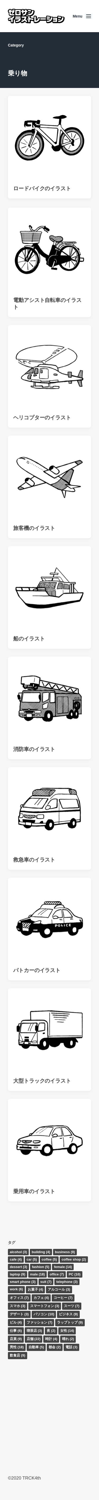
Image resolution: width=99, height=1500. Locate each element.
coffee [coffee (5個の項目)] (49, 1259)
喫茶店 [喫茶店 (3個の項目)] (34, 1331)
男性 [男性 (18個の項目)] (17, 1347)
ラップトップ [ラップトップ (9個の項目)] (70, 1322)
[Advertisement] (49, 1417)
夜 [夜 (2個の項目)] (51, 1331)
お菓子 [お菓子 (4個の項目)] (35, 1289)
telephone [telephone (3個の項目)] (67, 1282)
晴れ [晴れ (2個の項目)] (68, 1339)
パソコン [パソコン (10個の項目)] (44, 1314)
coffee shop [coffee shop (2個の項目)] (74, 1259)
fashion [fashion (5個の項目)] (40, 1267)
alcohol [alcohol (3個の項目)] (18, 1252)
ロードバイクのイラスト (42, 188)
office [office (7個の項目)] (57, 1274)
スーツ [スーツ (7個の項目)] (71, 1306)
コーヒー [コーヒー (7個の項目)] (63, 1298)
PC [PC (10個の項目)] (75, 1274)
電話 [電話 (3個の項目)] (71, 1347)
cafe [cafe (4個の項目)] (16, 1259)
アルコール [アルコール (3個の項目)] (59, 1289)
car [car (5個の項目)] (32, 1259)
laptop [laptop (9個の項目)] (17, 1274)
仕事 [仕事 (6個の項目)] (16, 1331)
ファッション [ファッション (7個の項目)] (40, 1322)
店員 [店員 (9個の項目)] (16, 1339)
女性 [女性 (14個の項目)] (67, 1331)
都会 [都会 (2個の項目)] (55, 1347)
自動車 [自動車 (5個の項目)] (36, 1347)
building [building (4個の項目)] (41, 1252)
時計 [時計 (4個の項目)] (51, 1339)
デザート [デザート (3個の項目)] (19, 1314)
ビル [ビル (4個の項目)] (16, 1322)
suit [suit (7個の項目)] (46, 1282)
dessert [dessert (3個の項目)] (18, 1267)
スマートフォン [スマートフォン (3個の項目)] (44, 1306)
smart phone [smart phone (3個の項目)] (23, 1282)
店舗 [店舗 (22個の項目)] (34, 1339)
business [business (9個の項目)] (65, 1252)
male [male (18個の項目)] (37, 1274)
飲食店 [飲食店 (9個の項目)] (17, 1355)
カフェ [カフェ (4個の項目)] (41, 1298)
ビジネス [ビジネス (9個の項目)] (68, 1314)
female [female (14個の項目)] (63, 1267)
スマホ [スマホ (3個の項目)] (17, 1306)
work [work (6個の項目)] (16, 1289)
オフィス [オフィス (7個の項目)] (19, 1298)
